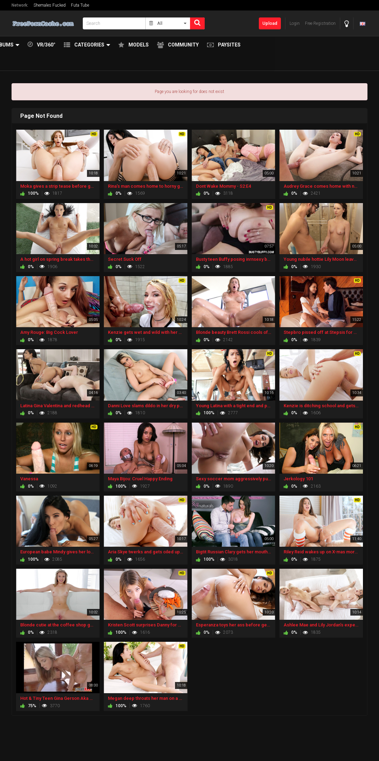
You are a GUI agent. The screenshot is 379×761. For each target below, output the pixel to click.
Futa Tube (80, 5)
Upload (269, 23)
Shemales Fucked (50, 5)
